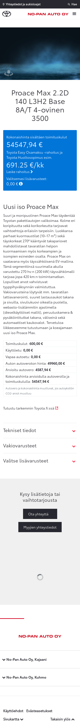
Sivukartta (13, 718)
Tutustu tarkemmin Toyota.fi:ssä (30, 407)
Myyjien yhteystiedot (40, 527)
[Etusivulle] (49, 14)
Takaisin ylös (62, 718)
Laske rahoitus (19, 171)
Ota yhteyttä (38, 513)
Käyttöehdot (13, 710)
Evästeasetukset (39, 710)
